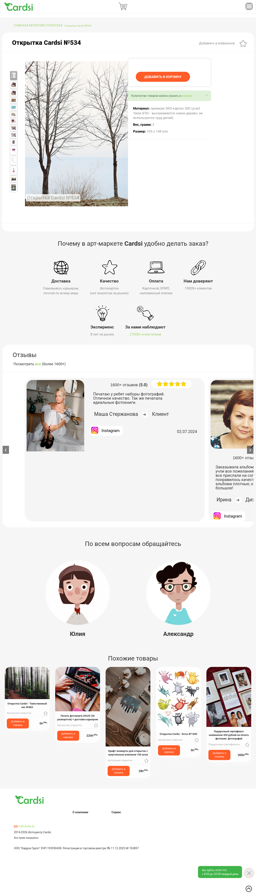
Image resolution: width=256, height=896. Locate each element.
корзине (187, 95)
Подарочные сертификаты (224, 744)
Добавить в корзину (18, 723)
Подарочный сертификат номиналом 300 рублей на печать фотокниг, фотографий (229, 735)
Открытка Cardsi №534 (78, 25)
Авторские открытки (45, 25)
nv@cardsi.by (24, 826)
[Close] (207, 95)
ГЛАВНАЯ (20, 25)
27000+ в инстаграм (145, 334)
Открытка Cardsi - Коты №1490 (178, 733)
